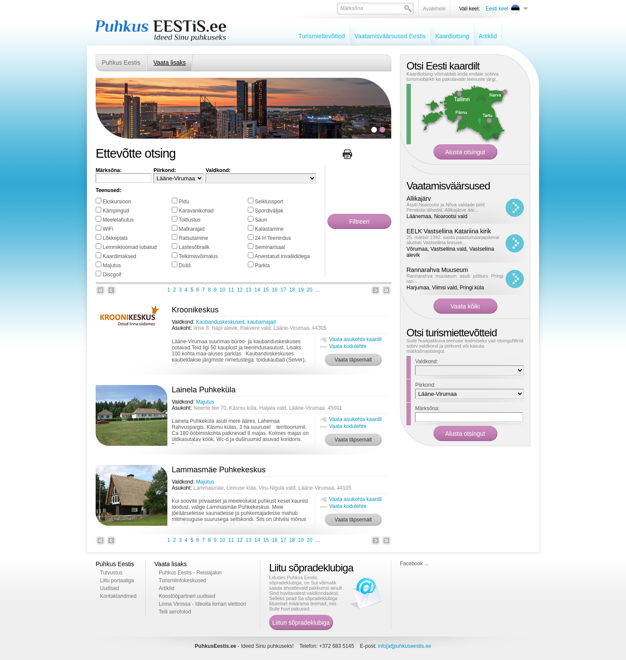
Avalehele (434, 9)
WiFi (108, 229)
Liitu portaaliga (117, 580)
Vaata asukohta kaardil (355, 339)
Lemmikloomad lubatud (129, 247)
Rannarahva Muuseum (437, 269)
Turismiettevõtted (321, 36)
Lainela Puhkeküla (204, 389)
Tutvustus (111, 573)
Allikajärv (418, 198)
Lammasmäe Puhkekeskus (219, 469)
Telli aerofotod (175, 612)
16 (274, 290)
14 (257, 290)
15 (266, 290)
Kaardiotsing (452, 36)
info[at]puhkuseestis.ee (404, 646)
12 (240, 290)
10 (222, 290)
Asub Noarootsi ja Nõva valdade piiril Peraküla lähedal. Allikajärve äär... (445, 207)
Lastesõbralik (194, 247)
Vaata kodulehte (347, 346)
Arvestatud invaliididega (282, 256)
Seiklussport (269, 202)
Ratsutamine (193, 238)
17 (283, 290)
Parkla (262, 265)
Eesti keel (497, 9)
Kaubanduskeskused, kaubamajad (236, 322)
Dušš (184, 265)
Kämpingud (116, 211)
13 (248, 290)
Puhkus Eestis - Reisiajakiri (190, 573)
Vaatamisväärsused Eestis (390, 36)
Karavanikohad (196, 211)
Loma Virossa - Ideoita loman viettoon (202, 604)
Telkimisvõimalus (198, 256)
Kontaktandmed (118, 596)
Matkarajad (191, 229)
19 (300, 290)
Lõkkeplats (115, 238)
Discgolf (112, 275)
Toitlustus (189, 220)
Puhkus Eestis (121, 62)
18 (292, 290)
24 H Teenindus (273, 238)
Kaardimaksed (119, 256)
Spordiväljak (269, 211)
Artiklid (488, 36)
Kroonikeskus (195, 309)
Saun (261, 220)
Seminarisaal (270, 247)
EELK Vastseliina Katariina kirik (448, 231)
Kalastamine (269, 229)
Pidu (184, 202)
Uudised (109, 588)
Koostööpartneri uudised (187, 596)
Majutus (112, 265)
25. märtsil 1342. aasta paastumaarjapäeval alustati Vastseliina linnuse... (452, 240)
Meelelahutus (118, 220)
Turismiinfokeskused (182, 580)
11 (231, 290)
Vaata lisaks (169, 62)
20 (309, 290)
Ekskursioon (117, 202)
